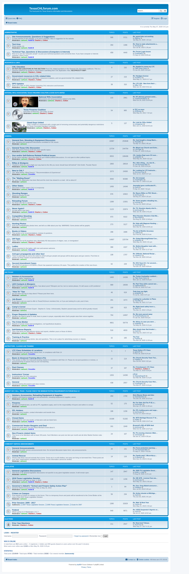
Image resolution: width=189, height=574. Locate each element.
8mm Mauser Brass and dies (143, 395)
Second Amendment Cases (24, 263)
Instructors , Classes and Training (19, 346)
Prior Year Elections (21, 523)
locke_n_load (139, 472)
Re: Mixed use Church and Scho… (145, 148)
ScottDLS (138, 77)
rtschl (137, 187)
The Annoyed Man (141, 164)
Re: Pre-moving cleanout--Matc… (145, 433)
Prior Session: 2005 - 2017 (23, 503)
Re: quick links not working (143, 36)
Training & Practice (20, 337)
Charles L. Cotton (41, 40)
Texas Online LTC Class (142, 350)
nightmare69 (139, 285)
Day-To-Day (9, 272)
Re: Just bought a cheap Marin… (145, 140)
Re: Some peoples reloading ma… (145, 201)
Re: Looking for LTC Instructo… (145, 170)
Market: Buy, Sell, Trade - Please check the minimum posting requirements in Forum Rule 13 (42, 391)
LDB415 (138, 233)
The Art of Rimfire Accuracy (143, 231)
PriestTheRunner (141, 316)
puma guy (138, 195)
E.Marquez (139, 457)
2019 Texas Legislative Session (26, 478)
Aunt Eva (138, 525)
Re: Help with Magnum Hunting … (145, 223)
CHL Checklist (18, 67)
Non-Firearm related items (23, 433)
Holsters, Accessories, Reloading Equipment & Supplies (37, 395)
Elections (9, 519)
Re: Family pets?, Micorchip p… (145, 455)
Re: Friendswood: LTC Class (143, 367)
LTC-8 (135, 374)
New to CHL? (18, 171)
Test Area (16, 44)
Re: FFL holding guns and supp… (145, 410)
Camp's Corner (19, 307)
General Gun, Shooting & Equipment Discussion (33, 140)
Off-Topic (16, 239)
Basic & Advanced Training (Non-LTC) (29, 358)
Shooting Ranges (20, 193)
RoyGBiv (138, 142)
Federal (15, 510)
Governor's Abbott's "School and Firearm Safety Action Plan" (39, 486)
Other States (17, 186)
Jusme (137, 504)
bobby (137, 419)
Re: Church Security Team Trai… (145, 358)
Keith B (31, 40)
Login (6, 533)
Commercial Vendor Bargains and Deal (29, 425)
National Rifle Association (50, 97)
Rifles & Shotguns (20, 163)
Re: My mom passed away (142, 314)
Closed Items (18, 418)
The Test (136, 337)
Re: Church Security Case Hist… (145, 382)
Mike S (137, 85)
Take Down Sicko (141, 68)
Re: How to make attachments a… (145, 44)
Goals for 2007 (76, 505)
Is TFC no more (138, 109)
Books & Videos (19, 231)
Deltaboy (138, 487)
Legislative (9, 466)
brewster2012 (140, 397)
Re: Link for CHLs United (142, 122)
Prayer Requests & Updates (24, 314)
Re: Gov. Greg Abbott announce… (145, 486)
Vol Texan (138, 248)
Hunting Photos (19, 224)
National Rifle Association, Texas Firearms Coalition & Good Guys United (35, 93)
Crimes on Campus (20, 493)
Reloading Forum (20, 201)
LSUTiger (138, 149)
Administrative (11, 32)
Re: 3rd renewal (139, 178)
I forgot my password (81, 536)
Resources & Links (12, 62)
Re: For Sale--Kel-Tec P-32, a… (144, 402)
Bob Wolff (138, 217)
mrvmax (138, 202)
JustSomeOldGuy (141, 98)
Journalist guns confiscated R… (145, 185)
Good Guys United (35, 122)
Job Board (16, 299)
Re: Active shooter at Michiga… (144, 493)
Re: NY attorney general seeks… (145, 97)
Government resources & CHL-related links (31, 76)
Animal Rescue (19, 456)
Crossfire (31, 174)
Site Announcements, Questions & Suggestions (33, 37)
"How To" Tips (18, 292)
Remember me (96, 536)
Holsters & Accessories (22, 276)
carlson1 (24, 40)
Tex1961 (138, 301)
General (8, 136)
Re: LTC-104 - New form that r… (144, 83)
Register (15, 533)
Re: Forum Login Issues (142, 51)
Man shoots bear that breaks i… (145, 329)
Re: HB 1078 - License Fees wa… (145, 478)
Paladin (137, 338)
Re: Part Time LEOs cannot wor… (145, 284)
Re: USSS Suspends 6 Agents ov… (146, 510)
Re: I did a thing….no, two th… (144, 163)
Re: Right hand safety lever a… (144, 306)
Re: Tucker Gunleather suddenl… (145, 276)
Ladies (15, 246)
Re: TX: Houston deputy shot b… (145, 208)
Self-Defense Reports (21, 329)
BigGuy (137, 38)
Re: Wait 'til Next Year (141, 502)
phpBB (79, 564)
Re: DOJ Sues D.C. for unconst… (145, 263)
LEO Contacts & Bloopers (23, 284)
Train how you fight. (140, 291)
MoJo (137, 308)
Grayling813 (139, 53)
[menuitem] (19, 18)
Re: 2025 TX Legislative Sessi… (144, 470)
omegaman (139, 124)
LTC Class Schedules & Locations (27, 350)
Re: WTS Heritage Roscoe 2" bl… (145, 418)
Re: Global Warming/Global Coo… (145, 238)
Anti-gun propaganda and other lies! (28, 254)
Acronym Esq (139, 172)
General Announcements (23, 448)
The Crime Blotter (20, 322)
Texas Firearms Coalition (35, 110)
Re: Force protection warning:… (145, 448)
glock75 (137, 352)
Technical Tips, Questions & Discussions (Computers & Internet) (41, 52)
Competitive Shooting (22, 216)
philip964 (138, 157)
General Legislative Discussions (26, 471)
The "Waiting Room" (21, 178)
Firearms (16, 403)
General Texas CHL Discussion (26, 148)
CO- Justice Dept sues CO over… (145, 155)
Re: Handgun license (140, 76)
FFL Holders (17, 410)
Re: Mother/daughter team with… (145, 246)
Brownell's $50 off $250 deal (143, 425)
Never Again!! (18, 208)
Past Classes (18, 367)
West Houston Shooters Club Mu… (146, 216)
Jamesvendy (69, 553)
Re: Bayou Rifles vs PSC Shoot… (145, 193)
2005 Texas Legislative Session (57, 505)
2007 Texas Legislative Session (32, 505)
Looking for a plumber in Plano (144, 299)
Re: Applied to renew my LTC (144, 66)
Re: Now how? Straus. (141, 523)
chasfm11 (138, 255)
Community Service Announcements (19, 444)
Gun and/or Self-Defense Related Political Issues (34, 155)
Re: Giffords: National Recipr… (144, 254)
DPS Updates (18, 84)
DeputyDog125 (140, 376)
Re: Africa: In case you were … (144, 322)
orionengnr (139, 404)
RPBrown (138, 111)
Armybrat (138, 46)
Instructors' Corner (20, 374)
